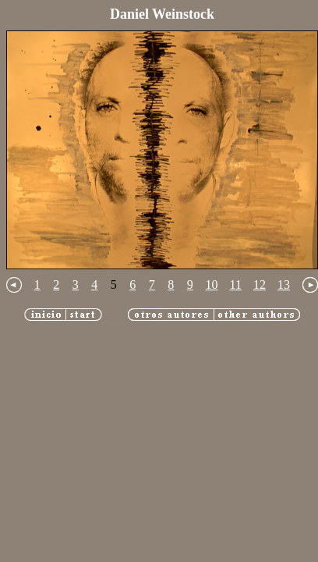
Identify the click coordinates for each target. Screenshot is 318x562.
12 (259, 284)
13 (283, 284)
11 (236, 284)
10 (212, 284)
